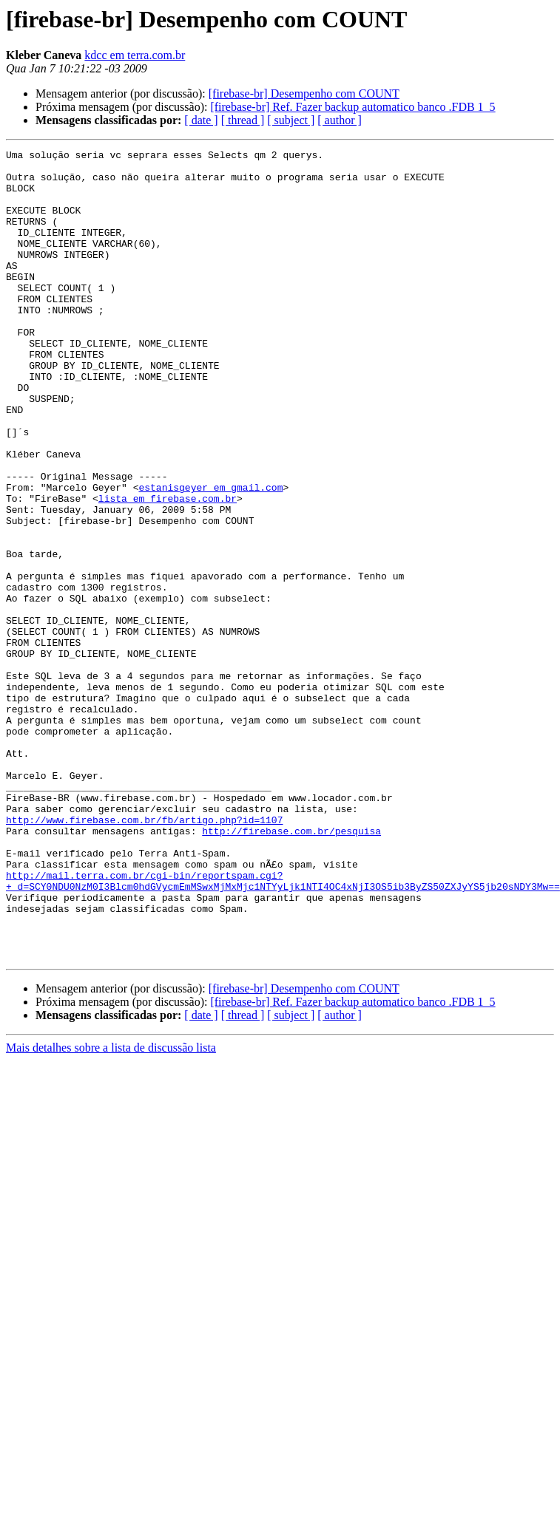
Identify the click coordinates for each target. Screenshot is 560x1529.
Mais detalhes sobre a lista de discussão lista (111, 1209)
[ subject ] (290, 120)
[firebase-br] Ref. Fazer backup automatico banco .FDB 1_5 (352, 107)
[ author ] (339, 120)
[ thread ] (243, 120)
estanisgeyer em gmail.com (210, 555)
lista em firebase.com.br (167, 569)
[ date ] (200, 120)
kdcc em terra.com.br (134, 55)
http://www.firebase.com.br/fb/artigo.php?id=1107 (144, 954)
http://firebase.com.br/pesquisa (291, 968)
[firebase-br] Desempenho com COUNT (304, 93)
